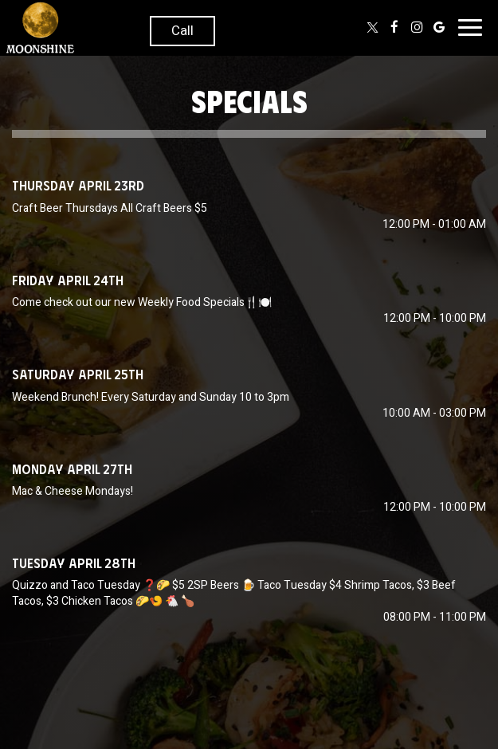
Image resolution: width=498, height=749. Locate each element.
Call (182, 31)
